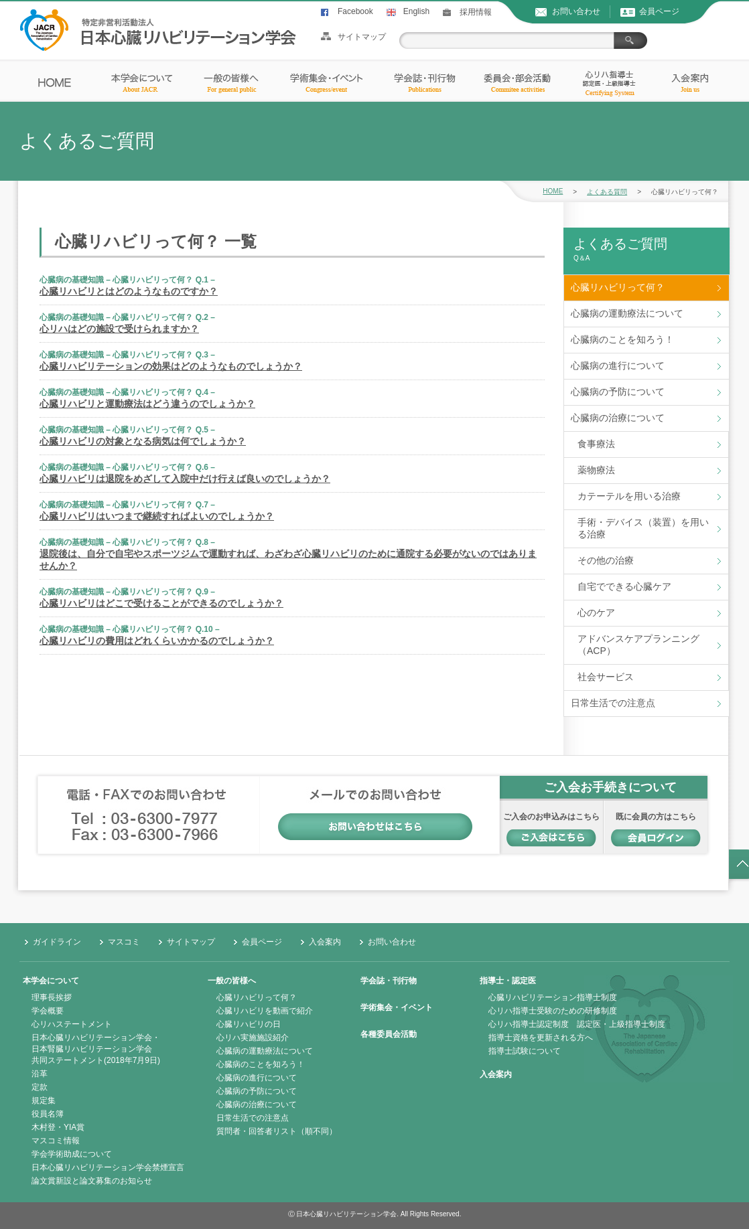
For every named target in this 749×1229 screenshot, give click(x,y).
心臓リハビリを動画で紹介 (264, 1010)
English (416, 11)
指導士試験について (524, 1051)
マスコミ (124, 942)
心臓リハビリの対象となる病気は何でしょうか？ (143, 441)
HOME (553, 191)
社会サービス (605, 676)
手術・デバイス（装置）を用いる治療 (643, 528)
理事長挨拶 (51, 997)
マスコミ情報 (55, 1140)
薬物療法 (596, 470)
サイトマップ (362, 37)
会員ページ (659, 11)
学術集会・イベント (396, 1007)
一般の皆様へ (232, 980)
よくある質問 (607, 191)
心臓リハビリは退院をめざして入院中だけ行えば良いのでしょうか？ (185, 478)
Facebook (355, 11)
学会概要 (47, 1010)
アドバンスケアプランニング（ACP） (638, 644)
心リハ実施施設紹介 (252, 1037)
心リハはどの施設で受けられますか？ (119, 328)
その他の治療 (605, 560)
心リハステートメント (71, 1024)
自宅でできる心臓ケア (624, 586)
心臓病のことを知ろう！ (622, 339)
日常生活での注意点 (613, 703)
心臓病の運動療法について (627, 313)
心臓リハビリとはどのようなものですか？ (129, 291)
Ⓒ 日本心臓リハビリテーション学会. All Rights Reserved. (375, 1214)
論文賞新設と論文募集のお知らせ (91, 1180)
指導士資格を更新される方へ (540, 1037)
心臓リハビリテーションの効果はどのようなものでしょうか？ (171, 366)
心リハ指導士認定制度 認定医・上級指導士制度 (576, 1024)
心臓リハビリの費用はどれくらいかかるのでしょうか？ (157, 640)
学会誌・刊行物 (388, 980)
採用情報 (476, 12)
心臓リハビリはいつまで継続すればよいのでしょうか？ (157, 516)
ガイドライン (57, 942)
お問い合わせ (576, 11)
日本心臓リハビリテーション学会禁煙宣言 (107, 1167)
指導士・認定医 (508, 980)
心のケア (596, 612)
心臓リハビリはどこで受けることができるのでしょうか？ (161, 603)
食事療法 (596, 443)
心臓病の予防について (618, 391)
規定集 (43, 1100)
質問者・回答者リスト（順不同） (276, 1131)
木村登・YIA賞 (57, 1127)
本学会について (51, 980)
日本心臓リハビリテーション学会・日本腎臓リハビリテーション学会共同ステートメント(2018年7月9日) (95, 1049)
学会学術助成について (71, 1154)
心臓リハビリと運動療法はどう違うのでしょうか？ (147, 403)
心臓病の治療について (618, 417)
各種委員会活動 (388, 1034)
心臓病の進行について (618, 365)
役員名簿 (47, 1114)
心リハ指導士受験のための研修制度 (552, 1010)
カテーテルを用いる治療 (629, 496)
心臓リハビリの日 (248, 1024)
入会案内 (325, 942)
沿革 (39, 1073)
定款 (39, 1087)
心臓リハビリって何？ (618, 287)
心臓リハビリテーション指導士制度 (552, 997)
